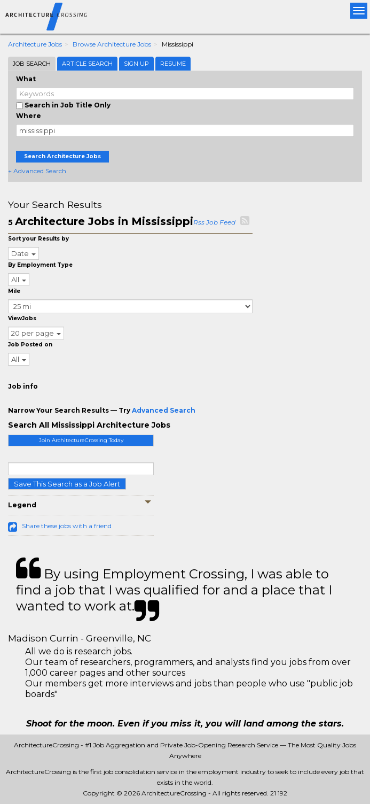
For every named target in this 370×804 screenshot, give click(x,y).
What (26, 79)
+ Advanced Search (37, 171)
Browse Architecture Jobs (112, 44)
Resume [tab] (173, 63)
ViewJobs (22, 318)
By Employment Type (40, 264)
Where (28, 116)
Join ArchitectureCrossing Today (81, 440)
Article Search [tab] (87, 63)
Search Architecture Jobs (62, 156)
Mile (14, 291)
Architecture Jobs (35, 44)
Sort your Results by (38, 238)
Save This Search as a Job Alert (67, 484)
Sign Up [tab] (136, 63)
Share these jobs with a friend (67, 526)
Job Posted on (30, 344)
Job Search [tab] (32, 63)
